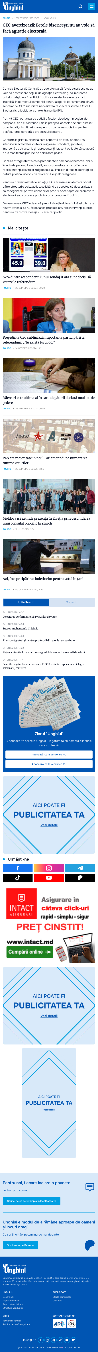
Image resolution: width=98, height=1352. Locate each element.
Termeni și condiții (12, 1320)
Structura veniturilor (13, 1307)
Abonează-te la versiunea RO (49, 754)
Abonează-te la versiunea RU (49, 764)
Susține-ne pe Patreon (20, 1245)
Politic (6, 18)
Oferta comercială (62, 1297)
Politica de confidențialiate (16, 1324)
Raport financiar (11, 1300)
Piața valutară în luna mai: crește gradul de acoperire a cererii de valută (44, 652)
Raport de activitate (13, 1304)
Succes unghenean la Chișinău (20, 628)
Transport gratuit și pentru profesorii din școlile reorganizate (39, 640)
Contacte (57, 1300)
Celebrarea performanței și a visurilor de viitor (30, 616)
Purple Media (73, 1348)
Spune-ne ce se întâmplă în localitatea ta (31, 1201)
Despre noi (8, 1297)
